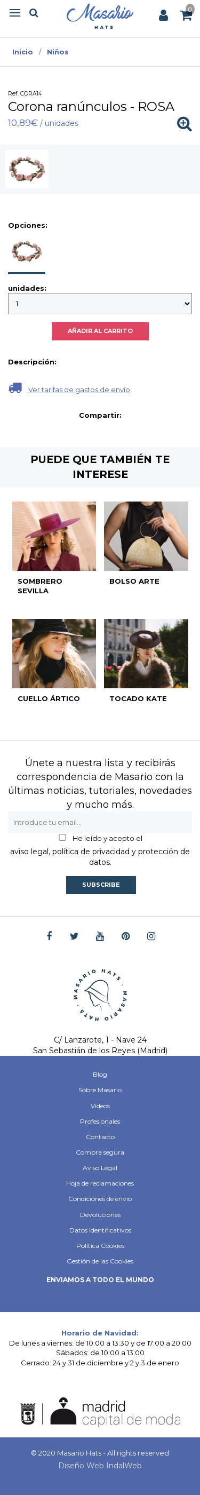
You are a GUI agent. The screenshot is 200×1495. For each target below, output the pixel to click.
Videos (100, 1106)
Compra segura (100, 1152)
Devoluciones (100, 1215)
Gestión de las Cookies (100, 1261)
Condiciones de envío (100, 1199)
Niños (58, 51)
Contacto (100, 1137)
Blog (100, 1074)
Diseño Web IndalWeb (100, 1465)
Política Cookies (100, 1246)
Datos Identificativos (100, 1230)
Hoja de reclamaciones (100, 1183)
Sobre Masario (100, 1090)
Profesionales (100, 1121)
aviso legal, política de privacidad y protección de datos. (100, 857)
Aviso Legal (100, 1168)
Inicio (22, 51)
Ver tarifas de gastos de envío (69, 387)
